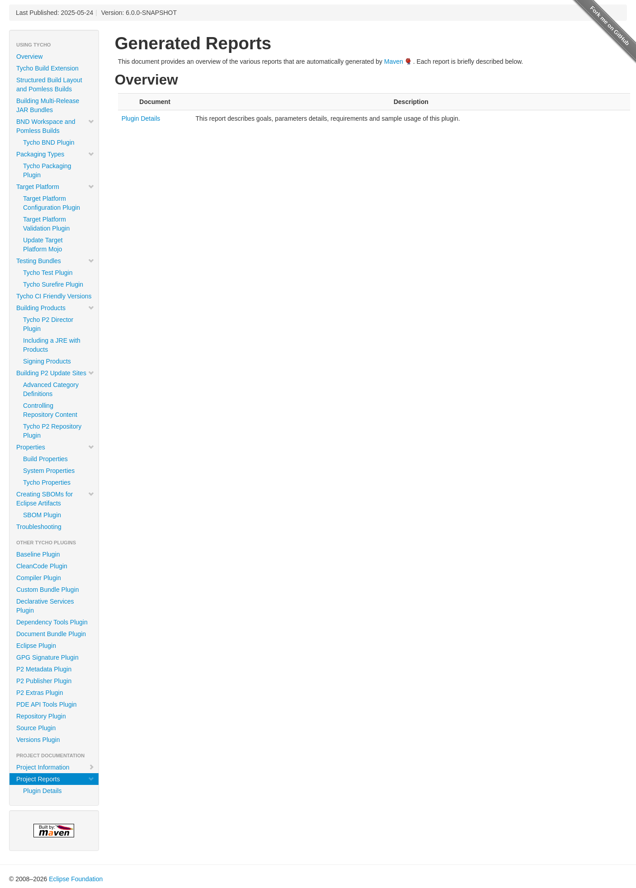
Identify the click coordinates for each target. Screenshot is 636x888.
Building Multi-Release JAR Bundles (47, 105)
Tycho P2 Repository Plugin (52, 431)
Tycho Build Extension (47, 68)
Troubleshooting (38, 526)
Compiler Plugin (38, 577)
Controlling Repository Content (50, 410)
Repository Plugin (41, 716)
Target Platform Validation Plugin (46, 224)
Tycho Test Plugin (47, 272)
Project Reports (55, 779)
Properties (55, 447)
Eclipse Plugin (36, 645)
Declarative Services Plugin (45, 606)
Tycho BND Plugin (49, 142)
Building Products (55, 308)
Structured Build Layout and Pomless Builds (49, 84)
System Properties (49, 470)
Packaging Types (55, 154)
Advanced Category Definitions (51, 389)
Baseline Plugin (38, 554)
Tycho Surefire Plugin (53, 284)
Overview (29, 56)
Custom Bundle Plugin (47, 589)
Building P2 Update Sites (55, 373)
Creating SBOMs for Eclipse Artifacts (55, 499)
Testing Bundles (55, 261)
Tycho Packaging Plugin (47, 170)
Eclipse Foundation (76, 879)
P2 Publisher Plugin (43, 681)
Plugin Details (42, 790)
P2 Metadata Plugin (43, 669)
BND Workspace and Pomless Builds (55, 126)
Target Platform (55, 186)
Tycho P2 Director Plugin (48, 324)
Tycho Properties (47, 482)
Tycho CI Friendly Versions (54, 296)
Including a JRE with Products (51, 345)
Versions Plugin (38, 739)
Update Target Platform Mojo (43, 244)
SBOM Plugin (42, 515)
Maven (393, 61)
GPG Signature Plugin (47, 657)
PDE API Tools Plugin (46, 704)
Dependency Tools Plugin (52, 622)
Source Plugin (36, 728)
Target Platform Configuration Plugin (51, 203)
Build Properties (45, 459)
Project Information (55, 767)
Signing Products (47, 361)
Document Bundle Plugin (51, 634)
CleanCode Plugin (41, 566)
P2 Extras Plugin (39, 692)
